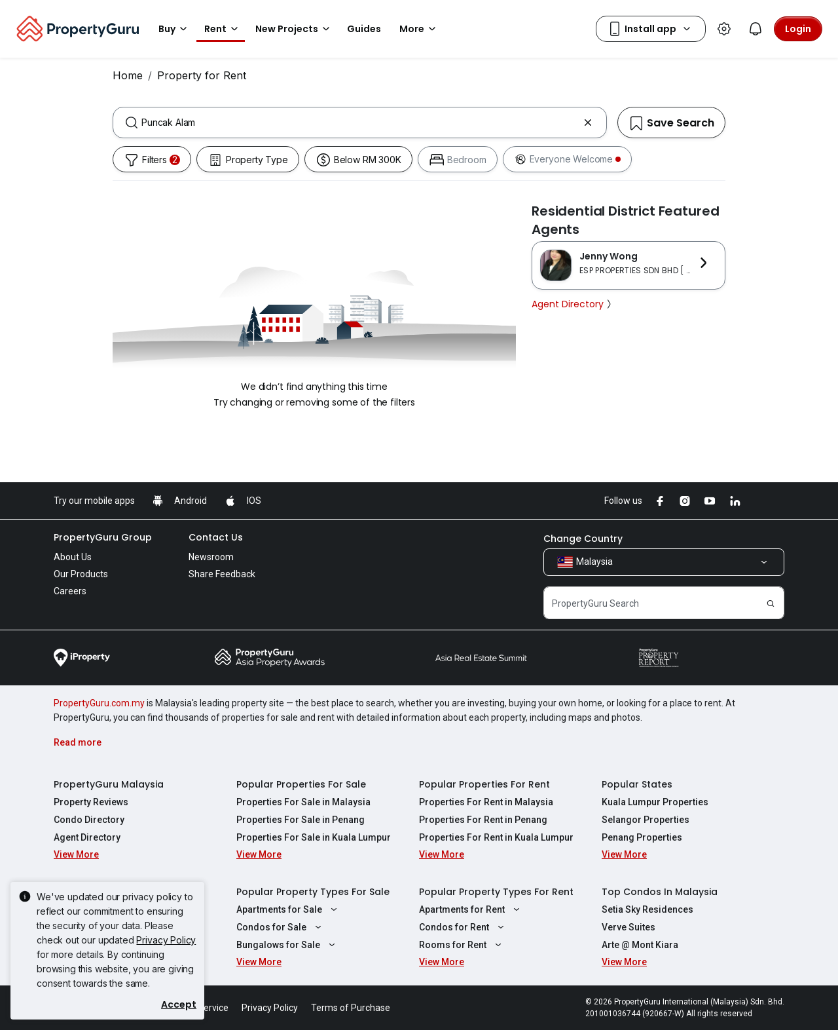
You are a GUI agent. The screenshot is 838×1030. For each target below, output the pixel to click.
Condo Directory (89, 819)
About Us (73, 557)
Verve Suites (628, 927)
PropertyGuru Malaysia (109, 784)
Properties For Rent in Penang (483, 819)
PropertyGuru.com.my (99, 703)
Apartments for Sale (288, 909)
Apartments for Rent (471, 909)
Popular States (637, 784)
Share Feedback (222, 574)
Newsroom (211, 557)
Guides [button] (364, 28)
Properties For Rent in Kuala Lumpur (496, 837)
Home (128, 75)
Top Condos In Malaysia (660, 891)
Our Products (81, 574)
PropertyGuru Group (103, 537)
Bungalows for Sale (287, 945)
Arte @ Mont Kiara (640, 945)
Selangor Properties (645, 819)
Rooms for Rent (462, 945)
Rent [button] (223, 29)
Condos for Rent (463, 927)
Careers (70, 591)
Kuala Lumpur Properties (655, 802)
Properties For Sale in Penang (300, 819)
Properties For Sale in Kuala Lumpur (313, 837)
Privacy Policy (166, 939)
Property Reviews (91, 802)
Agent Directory (573, 304)
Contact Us (216, 537)
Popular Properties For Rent (484, 784)
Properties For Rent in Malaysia (486, 802)
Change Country (583, 538)
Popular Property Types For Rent (496, 891)
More (419, 29)
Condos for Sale (280, 927)
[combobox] (359, 122)
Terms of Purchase (350, 1007)
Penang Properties (642, 837)
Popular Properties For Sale (301, 784)
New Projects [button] (294, 29)
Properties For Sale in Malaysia (303, 802)
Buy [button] (174, 29)
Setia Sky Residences (647, 909)
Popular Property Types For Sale (313, 891)
